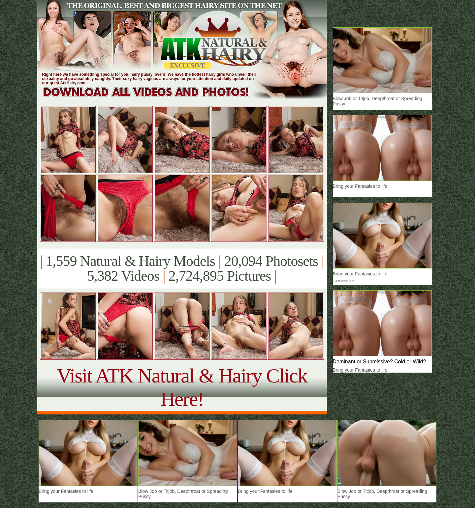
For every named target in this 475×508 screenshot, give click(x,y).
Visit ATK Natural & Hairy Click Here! (182, 387)
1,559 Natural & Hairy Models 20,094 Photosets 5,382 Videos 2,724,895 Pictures (182, 268)
